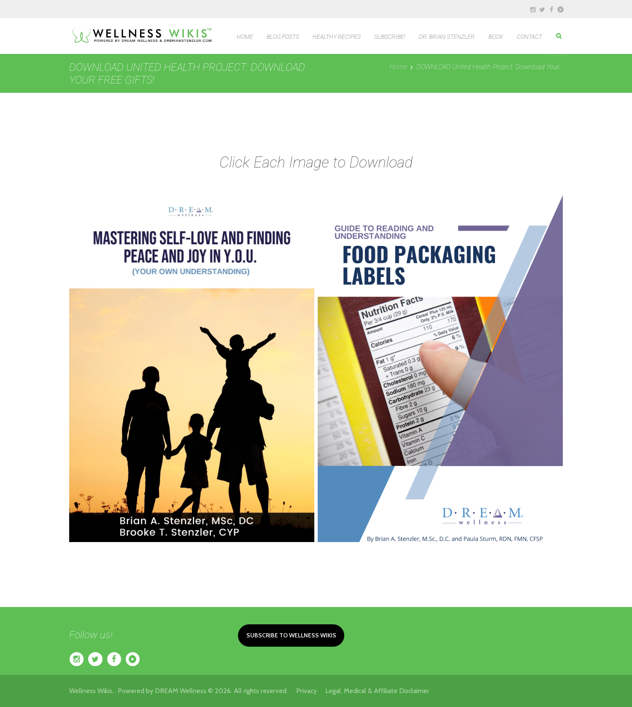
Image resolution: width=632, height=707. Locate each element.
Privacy (310, 691)
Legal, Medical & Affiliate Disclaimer (377, 691)
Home (398, 67)
